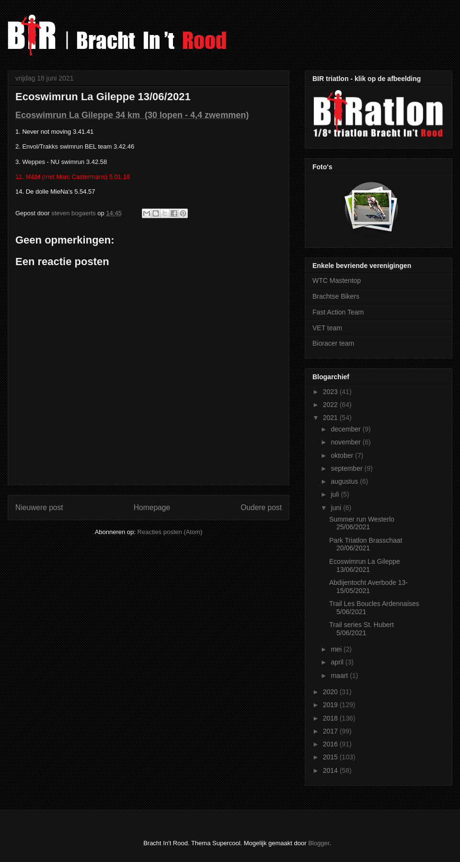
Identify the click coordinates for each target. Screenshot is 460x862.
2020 (331, 692)
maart (340, 675)
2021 (331, 417)
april (338, 662)
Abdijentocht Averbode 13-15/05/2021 (368, 586)
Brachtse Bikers (335, 296)
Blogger (318, 843)
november (346, 442)
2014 (331, 770)
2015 (331, 757)
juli (336, 494)
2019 (331, 705)
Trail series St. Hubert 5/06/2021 (361, 629)
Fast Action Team (338, 312)
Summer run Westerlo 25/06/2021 (361, 523)
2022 (331, 404)
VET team (327, 328)
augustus (345, 481)
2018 (331, 718)
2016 (331, 744)
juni (337, 508)
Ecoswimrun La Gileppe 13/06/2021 (364, 565)
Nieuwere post (39, 507)
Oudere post (261, 507)
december (346, 429)
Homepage (152, 507)
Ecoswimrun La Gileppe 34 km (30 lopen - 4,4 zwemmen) (132, 115)
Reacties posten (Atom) (170, 532)
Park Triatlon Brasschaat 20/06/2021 (365, 544)
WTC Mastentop (336, 280)
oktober (343, 455)
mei (337, 649)
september (347, 468)
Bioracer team (333, 343)
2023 (331, 392)
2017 (331, 731)
